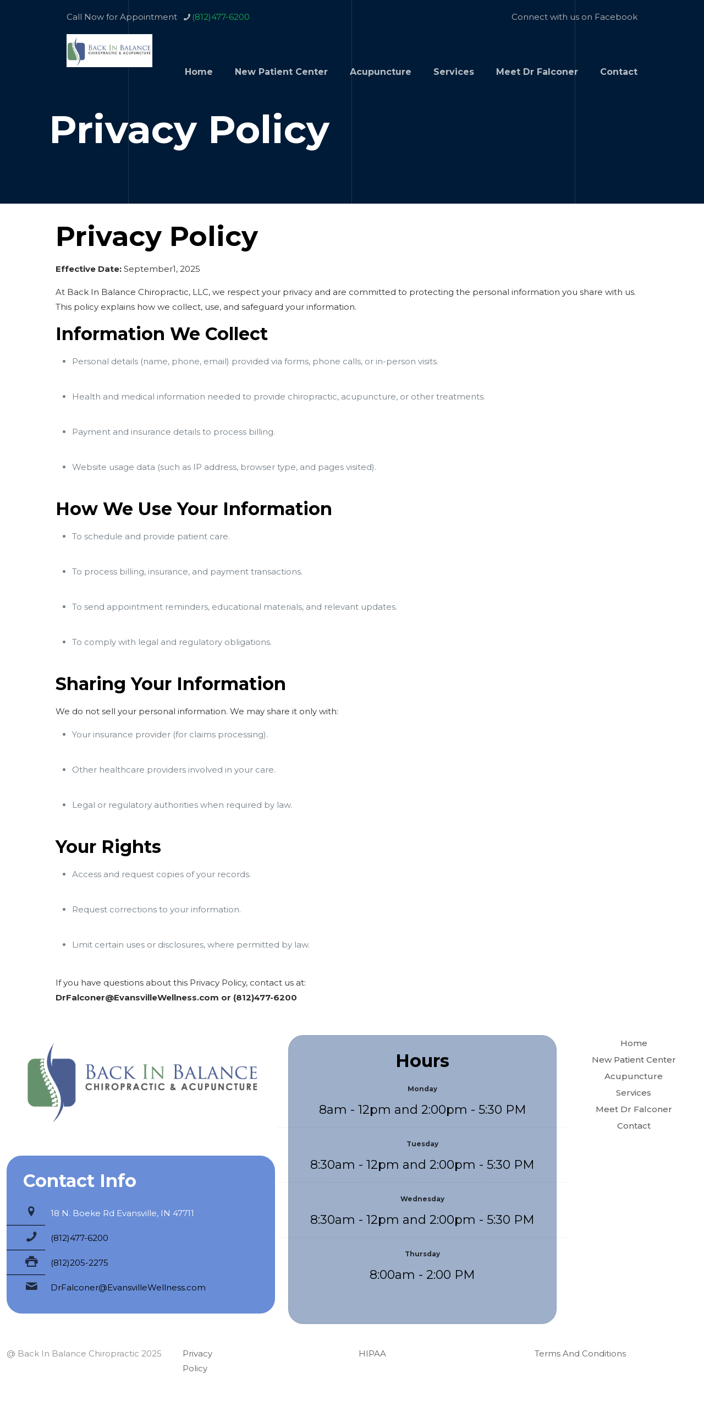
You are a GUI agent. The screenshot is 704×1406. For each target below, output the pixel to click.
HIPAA (372, 1353)
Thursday (422, 1254)
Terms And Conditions (580, 1353)
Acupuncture (633, 1076)
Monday (422, 1089)
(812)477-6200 (79, 1238)
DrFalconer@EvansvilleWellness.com (128, 1287)
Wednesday (422, 1199)
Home (633, 1043)
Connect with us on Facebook (574, 17)
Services (633, 1092)
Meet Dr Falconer (634, 1109)
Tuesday (422, 1144)
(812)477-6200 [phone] (221, 17)
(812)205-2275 (79, 1262)
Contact (634, 1125)
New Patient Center (634, 1059)
